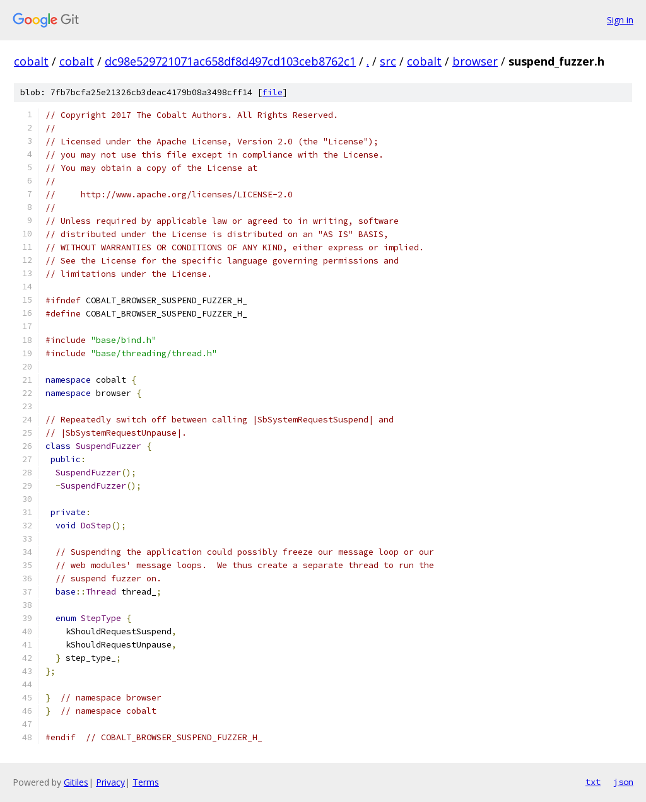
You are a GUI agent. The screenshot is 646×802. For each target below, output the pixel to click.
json (623, 781)
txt (593, 781)
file (272, 92)
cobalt (31, 61)
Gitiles (76, 782)
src (388, 61)
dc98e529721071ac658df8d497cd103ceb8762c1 (230, 61)
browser (475, 61)
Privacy (110, 782)
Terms (145, 782)
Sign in (620, 20)
